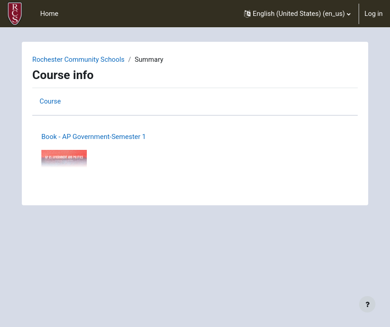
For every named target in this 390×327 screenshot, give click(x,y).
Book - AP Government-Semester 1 (93, 137)
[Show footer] (367, 304)
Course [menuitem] (50, 101)
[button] (297, 13)
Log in (374, 14)
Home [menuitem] (49, 14)
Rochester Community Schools (78, 59)
